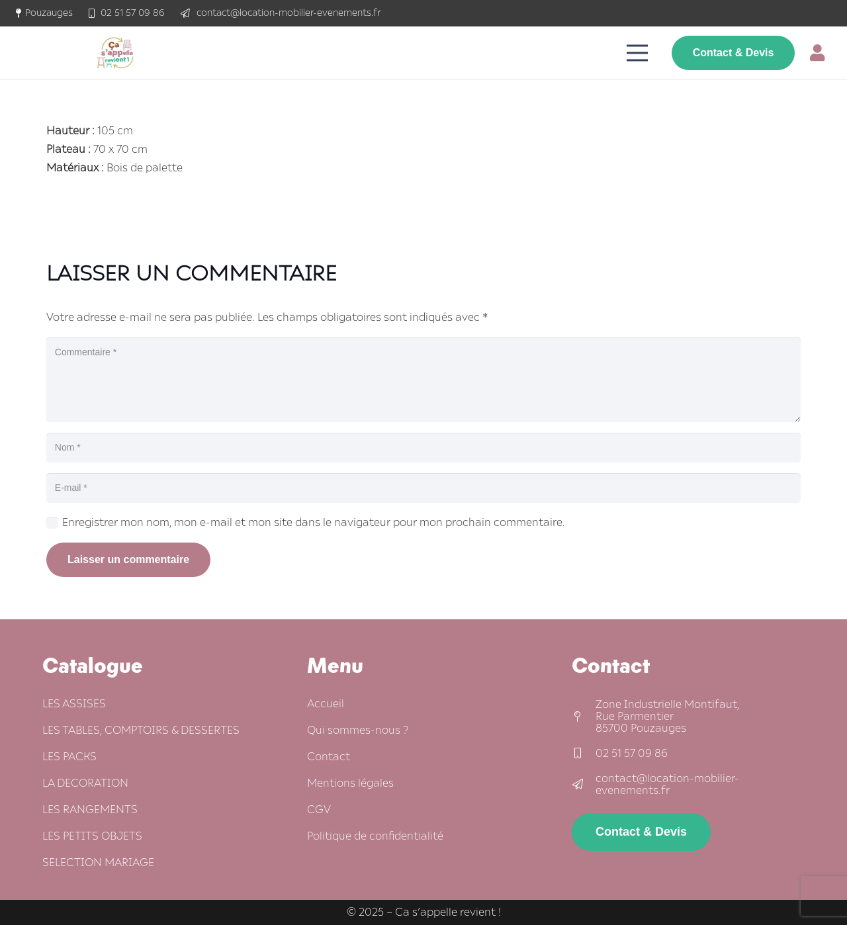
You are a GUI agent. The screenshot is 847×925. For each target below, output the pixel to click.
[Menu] (638, 52)
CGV (319, 810)
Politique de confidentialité (375, 836)
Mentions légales (350, 783)
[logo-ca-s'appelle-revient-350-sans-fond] (115, 52)
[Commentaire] (423, 379)
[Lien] (820, 52)
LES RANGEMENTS (90, 810)
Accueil (325, 704)
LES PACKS (69, 757)
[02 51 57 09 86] (584, 754)
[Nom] (423, 447)
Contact (328, 757)
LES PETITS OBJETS (92, 836)
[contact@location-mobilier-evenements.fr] (584, 785)
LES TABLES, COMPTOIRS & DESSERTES (141, 730)
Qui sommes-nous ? (357, 730)
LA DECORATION (85, 783)
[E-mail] (423, 488)
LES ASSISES (74, 704)
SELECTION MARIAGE (98, 863)
